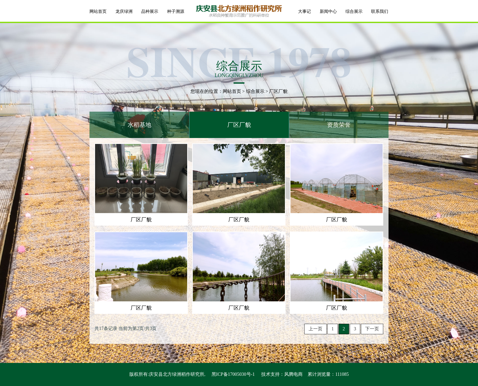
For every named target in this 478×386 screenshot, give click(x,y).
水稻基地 (139, 125)
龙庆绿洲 (124, 11)
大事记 (304, 11)
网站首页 (98, 11)
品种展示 (149, 11)
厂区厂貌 (239, 125)
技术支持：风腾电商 (282, 374)
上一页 (315, 328)
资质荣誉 (339, 125)
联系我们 (379, 11)
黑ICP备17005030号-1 (233, 374)
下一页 (372, 328)
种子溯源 (175, 11)
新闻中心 (328, 11)
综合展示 (354, 11)
